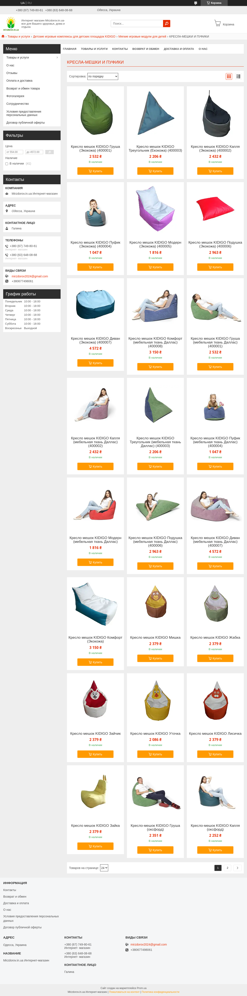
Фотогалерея (15, 96)
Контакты (120, 48)
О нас (203, 48)
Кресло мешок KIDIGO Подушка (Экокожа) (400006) (215, 244)
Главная (69, 48)
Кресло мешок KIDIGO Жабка (215, 638)
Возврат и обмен (145, 48)
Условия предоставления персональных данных (23, 113)
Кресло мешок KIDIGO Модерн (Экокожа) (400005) (155, 244)
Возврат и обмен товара (23, 88)
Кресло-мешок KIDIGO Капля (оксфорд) (215, 827)
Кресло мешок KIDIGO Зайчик (95, 734)
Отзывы (11, 73)
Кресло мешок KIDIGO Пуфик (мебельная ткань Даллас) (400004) (215, 442)
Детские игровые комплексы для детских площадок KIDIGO (74, 36)
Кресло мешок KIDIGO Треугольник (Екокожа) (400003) (155, 148)
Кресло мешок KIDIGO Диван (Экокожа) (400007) (95, 340)
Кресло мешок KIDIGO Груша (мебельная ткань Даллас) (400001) (215, 342)
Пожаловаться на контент (124, 991)
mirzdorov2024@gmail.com (30, 276)
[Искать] (166, 23)
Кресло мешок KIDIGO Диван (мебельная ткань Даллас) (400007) (215, 542)
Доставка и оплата (179, 48)
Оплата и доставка (19, 80)
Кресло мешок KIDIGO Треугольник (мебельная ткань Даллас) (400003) (155, 442)
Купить (97, 171)
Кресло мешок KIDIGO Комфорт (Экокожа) (95, 639)
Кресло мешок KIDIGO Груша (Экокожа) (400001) (95, 148)
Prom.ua (141, 988)
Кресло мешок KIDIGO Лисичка (215, 734)
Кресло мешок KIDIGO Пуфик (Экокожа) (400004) (95, 244)
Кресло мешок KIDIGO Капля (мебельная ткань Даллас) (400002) (95, 442)
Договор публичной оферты (25, 122)
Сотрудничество (17, 103)
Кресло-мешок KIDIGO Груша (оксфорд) (155, 827)
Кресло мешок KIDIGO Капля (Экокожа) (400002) (215, 148)
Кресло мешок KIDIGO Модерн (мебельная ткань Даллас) (95, 540)
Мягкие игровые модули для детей (142, 36)
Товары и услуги (18, 36)
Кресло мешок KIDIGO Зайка (95, 826)
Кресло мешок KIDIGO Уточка (155, 734)
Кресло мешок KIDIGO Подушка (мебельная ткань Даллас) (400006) (155, 542)
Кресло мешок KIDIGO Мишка (155, 638)
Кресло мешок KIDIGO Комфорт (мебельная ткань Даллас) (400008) (155, 342)
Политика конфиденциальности (160, 991)
